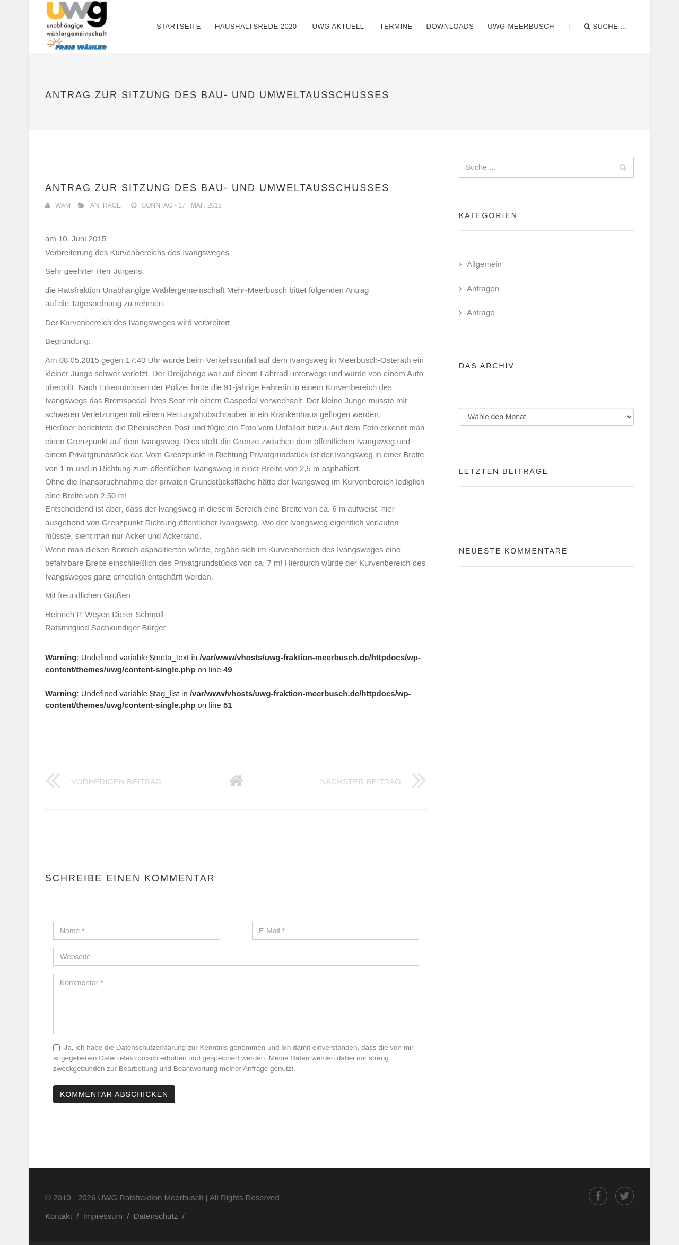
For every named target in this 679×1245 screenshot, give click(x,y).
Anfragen (483, 288)
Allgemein (484, 264)
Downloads (450, 26)
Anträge (105, 205)
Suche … (606, 26)
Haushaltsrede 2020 (256, 26)
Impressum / (108, 1216)
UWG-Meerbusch (521, 26)
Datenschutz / (161, 1216)
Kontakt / (64, 1216)
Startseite (178, 26)
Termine (396, 26)
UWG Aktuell (338, 26)
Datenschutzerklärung (151, 1047)
